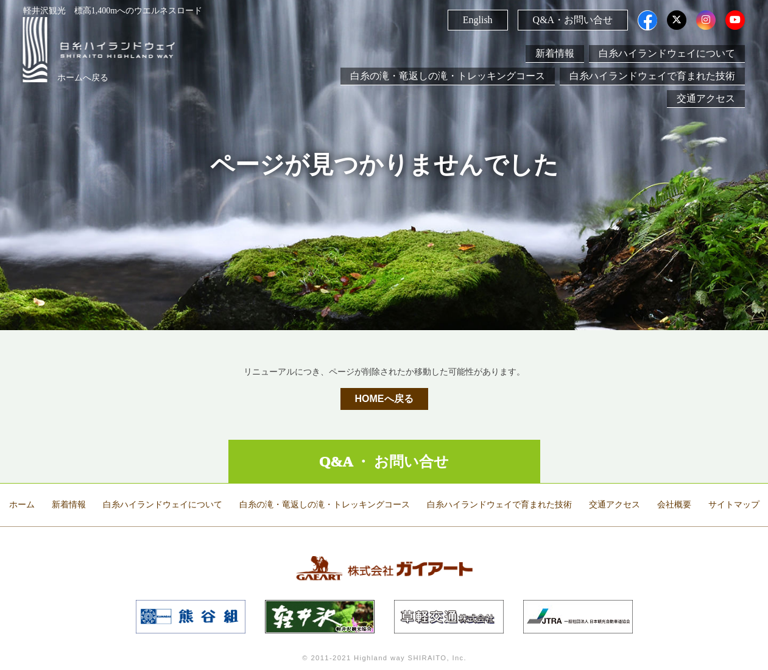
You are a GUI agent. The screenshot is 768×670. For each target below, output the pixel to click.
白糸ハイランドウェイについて (667, 53)
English (478, 20)
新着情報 (554, 53)
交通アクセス (706, 98)
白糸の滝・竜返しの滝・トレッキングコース (447, 76)
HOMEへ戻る (384, 398)
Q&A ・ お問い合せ (384, 462)
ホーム (22, 504)
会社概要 (674, 504)
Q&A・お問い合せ (573, 20)
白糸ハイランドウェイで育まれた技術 (652, 76)
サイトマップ (733, 504)
